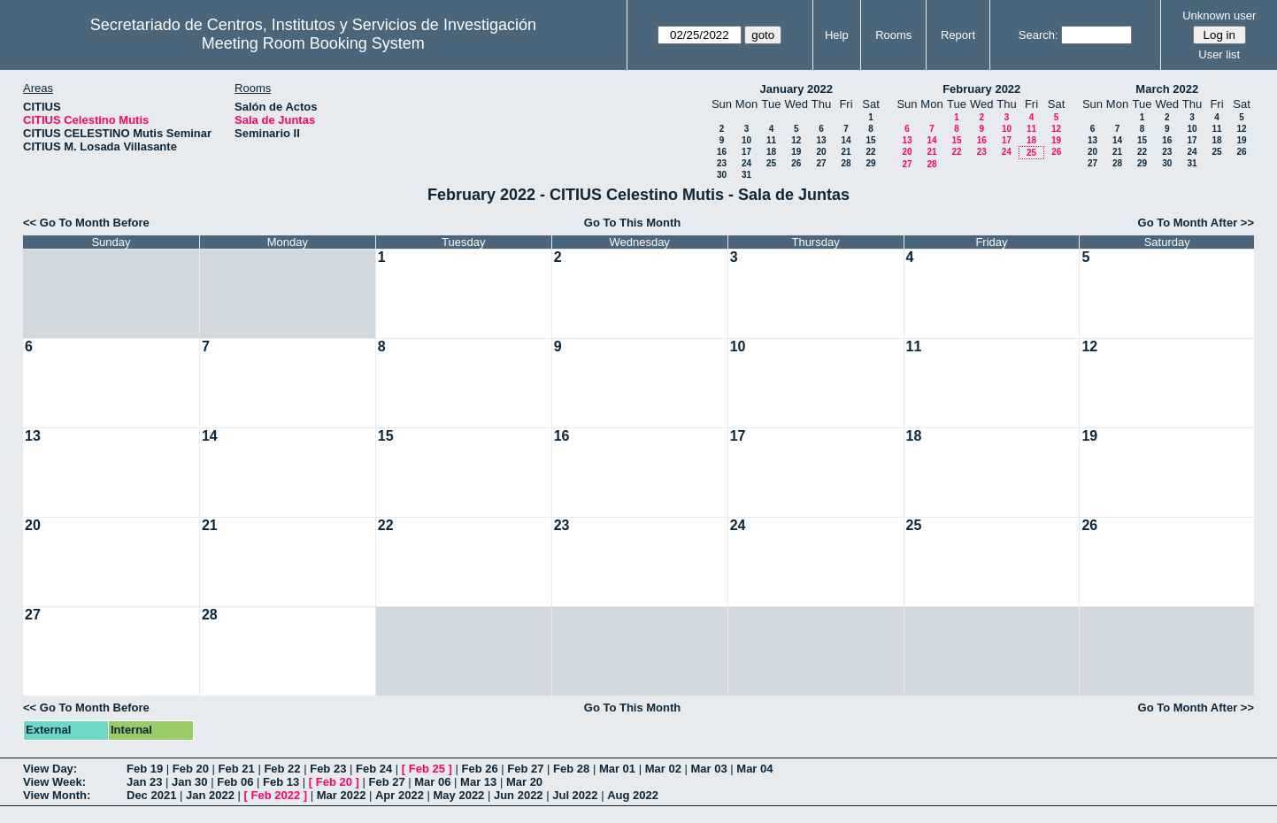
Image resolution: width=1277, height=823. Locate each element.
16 (722, 152)
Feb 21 (237, 768)
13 (821, 140)
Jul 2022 (574, 795)
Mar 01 (617, 768)
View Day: (50, 768)
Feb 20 (191, 768)
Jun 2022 (518, 795)
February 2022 (981, 89)
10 (746, 140)
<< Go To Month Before (86, 222)
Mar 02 (663, 768)
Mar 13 (478, 781)
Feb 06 (235, 781)
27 (821, 163)
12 (796, 140)
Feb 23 (328, 768)
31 (746, 175)
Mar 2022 (341, 795)
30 (722, 175)
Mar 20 (524, 781)
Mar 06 (432, 781)
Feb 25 (427, 768)
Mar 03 (709, 768)
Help (837, 35)
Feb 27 (525, 768)
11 (771, 140)
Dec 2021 (151, 795)
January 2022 (796, 89)
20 (821, 152)
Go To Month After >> (1196, 222)
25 (771, 163)
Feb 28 (571, 768)
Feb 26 (479, 768)
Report (958, 35)
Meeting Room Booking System (313, 43)
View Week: (54, 781)
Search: (1038, 35)
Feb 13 (281, 781)
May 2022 (459, 795)
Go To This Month (632, 222)
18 (771, 152)
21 (845, 152)
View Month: (56, 795)
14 (845, 140)
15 (870, 140)
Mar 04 (754, 768)
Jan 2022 (210, 795)
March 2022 (1166, 89)
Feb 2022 (276, 795)
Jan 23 (144, 781)
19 (796, 152)
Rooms (893, 35)
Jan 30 (189, 781)
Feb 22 (282, 768)
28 (845, 163)
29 (870, 163)
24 (746, 163)
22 (870, 152)
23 (722, 163)
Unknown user (1219, 15)
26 (796, 163)
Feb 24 (374, 768)
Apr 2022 (399, 795)
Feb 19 (145, 768)
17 (746, 152)
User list (1219, 54)
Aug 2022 (632, 795)
